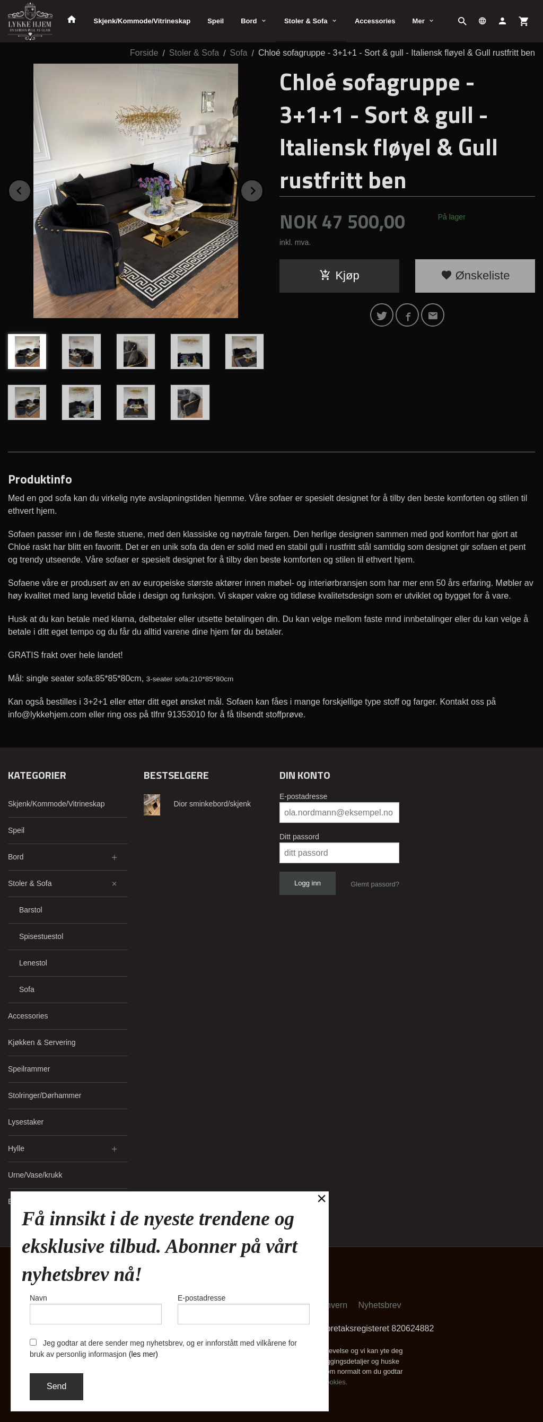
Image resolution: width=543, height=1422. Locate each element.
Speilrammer (29, 1069)
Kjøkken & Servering (42, 1042)
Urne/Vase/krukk (35, 1175)
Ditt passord (299, 836)
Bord (249, 21)
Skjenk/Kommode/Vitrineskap (142, 21)
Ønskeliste (475, 275)
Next (263, 189)
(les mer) (143, 1354)
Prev (30, 189)
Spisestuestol (41, 936)
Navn (96, 1309)
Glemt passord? (375, 884)
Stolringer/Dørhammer (44, 1095)
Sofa (26, 989)
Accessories (375, 21)
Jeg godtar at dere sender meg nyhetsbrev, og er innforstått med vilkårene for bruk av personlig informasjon (163, 1348)
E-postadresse (303, 796)
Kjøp (339, 275)
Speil (215, 21)
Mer (419, 21)
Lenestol (33, 963)
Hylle (16, 1148)
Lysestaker (25, 1122)
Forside (144, 52)
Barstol (30, 910)
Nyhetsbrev (379, 1305)
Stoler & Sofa (306, 21)
